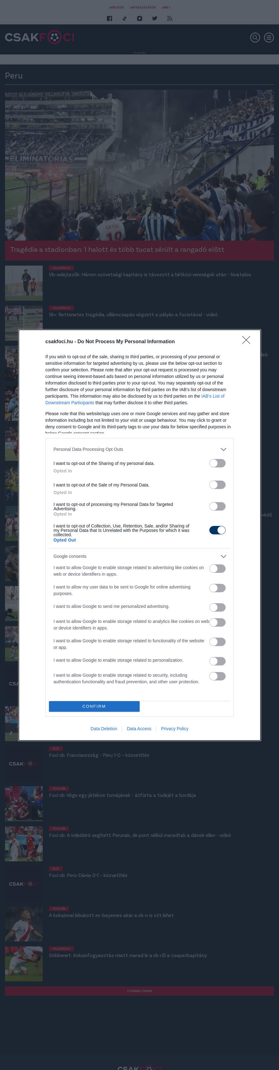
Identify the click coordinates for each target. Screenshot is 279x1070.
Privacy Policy (174, 728)
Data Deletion (104, 728)
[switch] (217, 463)
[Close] (248, 342)
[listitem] (140, 449)
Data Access (139, 728)
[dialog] (139, 535)
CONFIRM (94, 706)
